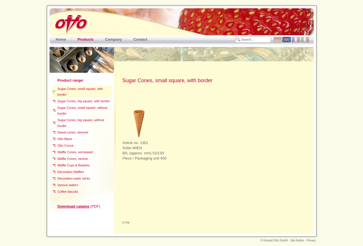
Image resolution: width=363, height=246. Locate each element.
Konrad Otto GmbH (275, 240)
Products (86, 39)
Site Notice (297, 240)
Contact (140, 39)
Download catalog (73, 206)
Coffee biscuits (68, 191)
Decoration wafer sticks (74, 178)
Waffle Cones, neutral (73, 158)
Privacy (311, 240)
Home (61, 39)
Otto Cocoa (66, 145)
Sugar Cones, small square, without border (82, 110)
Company (113, 39)
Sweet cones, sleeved (73, 132)
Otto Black (65, 139)
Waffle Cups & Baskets (74, 165)
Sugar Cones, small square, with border (80, 91)
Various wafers (68, 185)
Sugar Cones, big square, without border (81, 122)
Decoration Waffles (71, 172)
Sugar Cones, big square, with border (84, 101)
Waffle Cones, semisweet (75, 152)
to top (126, 222)
